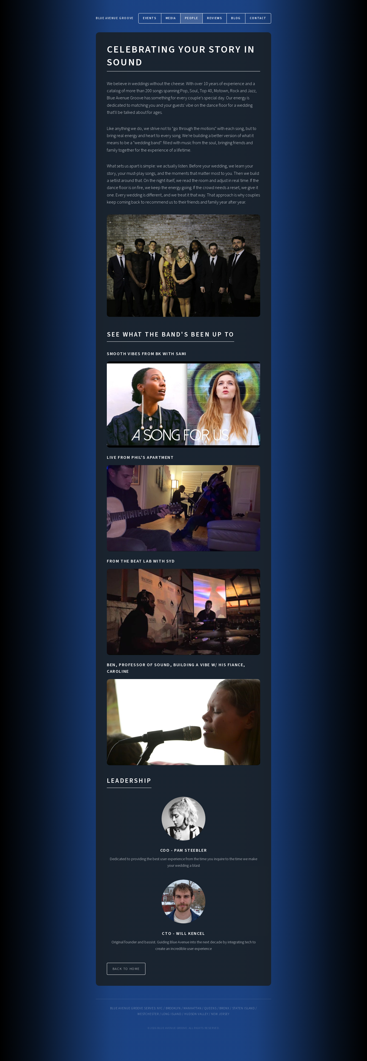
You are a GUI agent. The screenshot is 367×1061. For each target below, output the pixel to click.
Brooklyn (173, 1008)
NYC (160, 1008)
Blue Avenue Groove (115, 18)
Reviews (214, 18)
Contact (258, 18)
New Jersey (220, 1014)
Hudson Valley (196, 1014)
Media (171, 18)
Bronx (224, 1008)
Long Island (171, 1014)
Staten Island (243, 1008)
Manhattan (192, 1008)
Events (150, 18)
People (191, 18)
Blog (235, 18)
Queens (210, 1008)
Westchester (148, 1014)
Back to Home (126, 968)
